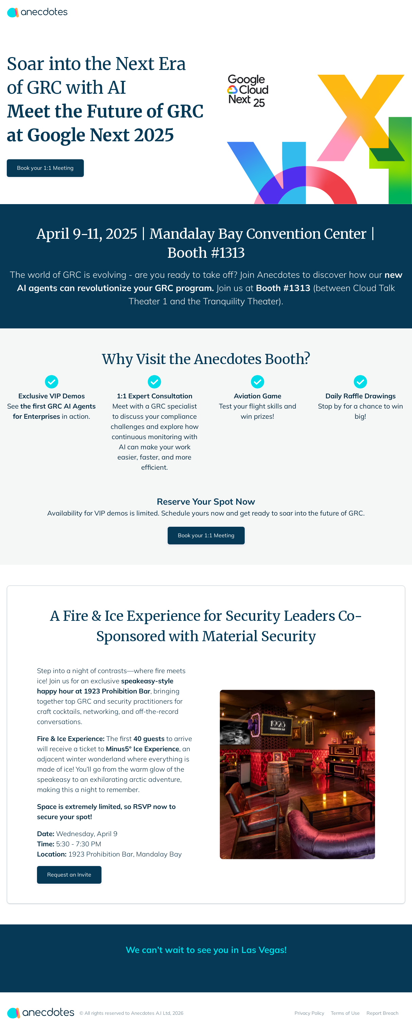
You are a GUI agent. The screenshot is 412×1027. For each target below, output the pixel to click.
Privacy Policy (309, 1013)
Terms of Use (345, 1013)
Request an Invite (69, 874)
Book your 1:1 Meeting (45, 167)
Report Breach (382, 1013)
